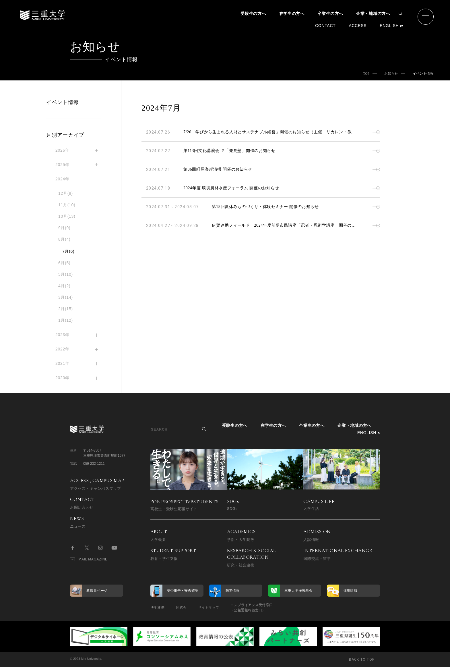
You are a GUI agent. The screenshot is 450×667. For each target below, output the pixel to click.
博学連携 (157, 608)
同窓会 (181, 608)
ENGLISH (389, 25)
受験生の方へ (253, 13)
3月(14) (65, 297)
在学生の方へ (291, 13)
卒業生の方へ (330, 13)
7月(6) (68, 251)
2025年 (62, 164)
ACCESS (357, 25)
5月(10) (65, 274)
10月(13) (66, 216)
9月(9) (64, 227)
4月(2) (64, 286)
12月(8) (65, 193)
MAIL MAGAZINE (89, 559)
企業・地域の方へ (373, 13)
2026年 (62, 150)
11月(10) (66, 205)
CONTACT (325, 25)
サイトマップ (208, 608)
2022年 (62, 349)
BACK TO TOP (362, 660)
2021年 (62, 363)
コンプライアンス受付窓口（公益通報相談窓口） (251, 607)
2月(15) (65, 308)
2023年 (62, 334)
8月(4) (64, 239)
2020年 (62, 377)
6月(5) (64, 263)
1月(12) (65, 320)
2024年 (62, 179)
